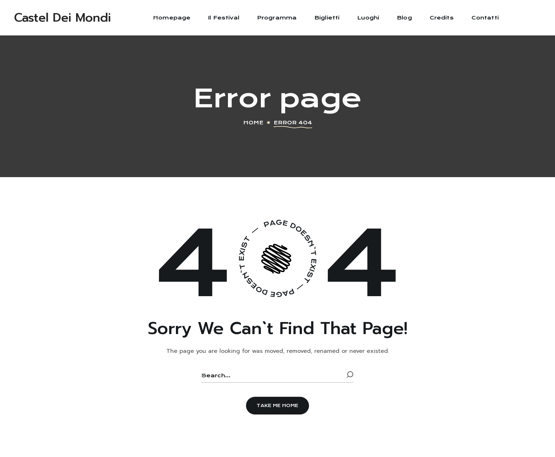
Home (253, 122)
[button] (277, 405)
